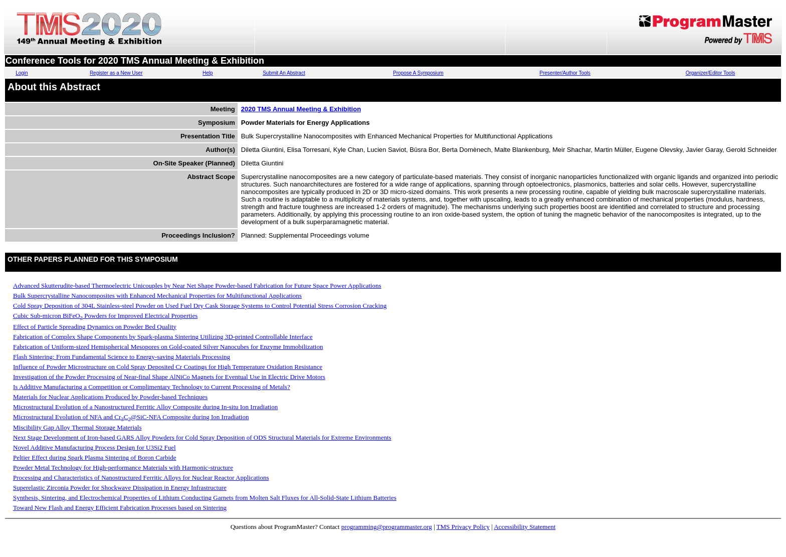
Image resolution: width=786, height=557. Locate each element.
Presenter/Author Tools (565, 73)
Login (22, 73)
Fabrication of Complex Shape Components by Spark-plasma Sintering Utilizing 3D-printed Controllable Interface (163, 336)
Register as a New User (116, 73)
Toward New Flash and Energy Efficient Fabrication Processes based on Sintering (120, 507)
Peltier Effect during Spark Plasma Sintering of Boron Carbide (94, 457)
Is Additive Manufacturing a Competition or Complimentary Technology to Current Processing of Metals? (151, 387)
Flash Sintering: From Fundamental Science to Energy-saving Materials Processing (121, 356)
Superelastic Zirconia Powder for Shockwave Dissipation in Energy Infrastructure (120, 487)
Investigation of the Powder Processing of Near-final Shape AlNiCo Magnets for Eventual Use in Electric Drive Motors (169, 377)
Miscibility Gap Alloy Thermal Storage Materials (77, 427)
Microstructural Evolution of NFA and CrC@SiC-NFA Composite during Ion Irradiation (131, 417)
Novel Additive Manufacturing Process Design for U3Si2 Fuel (94, 447)
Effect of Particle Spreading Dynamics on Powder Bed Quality (94, 326)
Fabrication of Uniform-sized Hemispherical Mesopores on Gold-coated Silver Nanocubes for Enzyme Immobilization (168, 346)
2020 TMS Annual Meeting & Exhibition (301, 109)
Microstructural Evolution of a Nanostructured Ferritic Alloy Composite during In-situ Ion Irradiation (145, 407)
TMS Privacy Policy (463, 526)
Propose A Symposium (418, 73)
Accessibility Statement (524, 526)
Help (208, 73)
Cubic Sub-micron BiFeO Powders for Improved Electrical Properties (105, 315)
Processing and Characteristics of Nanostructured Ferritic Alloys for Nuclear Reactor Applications (141, 477)
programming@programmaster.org (386, 526)
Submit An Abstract (284, 73)
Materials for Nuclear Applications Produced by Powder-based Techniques (110, 397)
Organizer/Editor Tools (710, 73)
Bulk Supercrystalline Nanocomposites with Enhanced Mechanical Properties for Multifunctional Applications (157, 295)
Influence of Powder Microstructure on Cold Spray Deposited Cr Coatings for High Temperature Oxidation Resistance (167, 366)
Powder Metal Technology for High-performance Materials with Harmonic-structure (123, 467)
